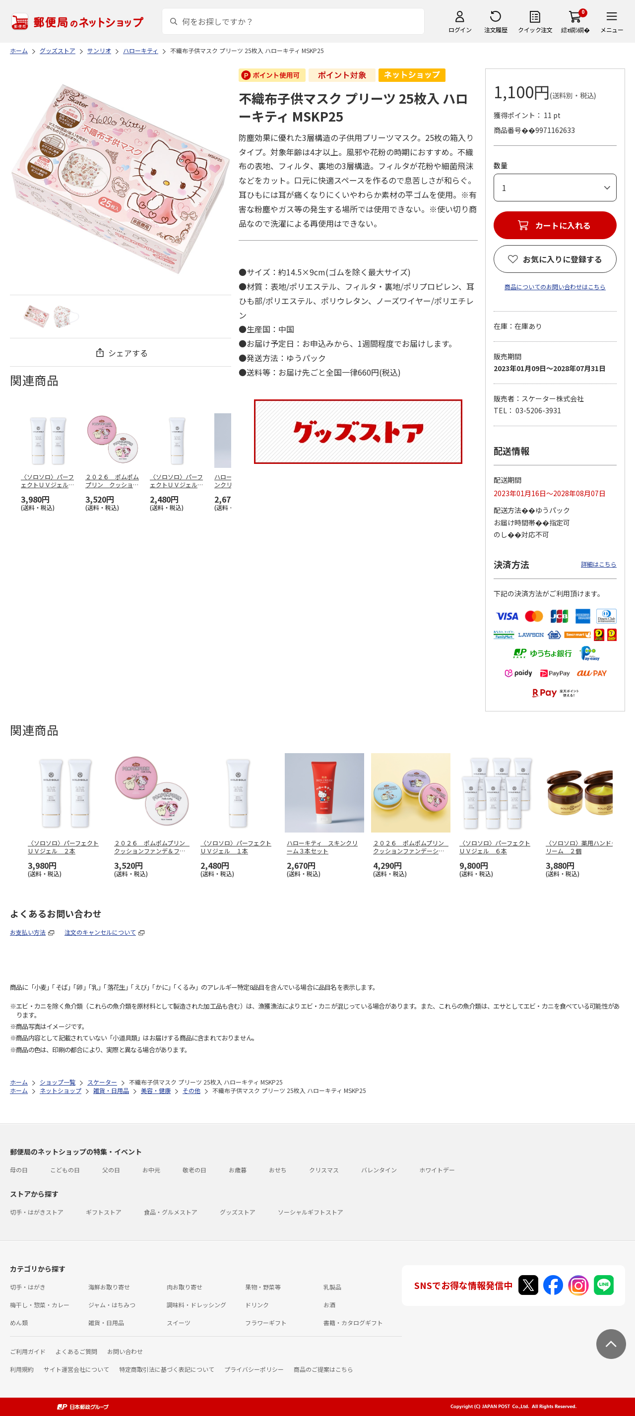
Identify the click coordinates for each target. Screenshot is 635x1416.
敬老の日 (194, 1169)
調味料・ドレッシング (196, 1304)
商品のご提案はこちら (323, 1369)
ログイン (459, 29)
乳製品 (332, 1287)
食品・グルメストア (170, 1212)
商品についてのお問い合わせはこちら (555, 286)
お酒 (329, 1304)
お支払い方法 (28, 932)
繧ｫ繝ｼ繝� (575, 29)
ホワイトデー (437, 1169)
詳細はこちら (599, 564)
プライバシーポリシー (254, 1369)
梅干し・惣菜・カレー (39, 1304)
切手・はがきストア (37, 1212)
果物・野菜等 (263, 1287)
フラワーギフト (266, 1322)
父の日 (111, 1169)
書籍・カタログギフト (353, 1322)
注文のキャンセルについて (100, 932)
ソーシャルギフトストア (310, 1212)
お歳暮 (238, 1169)
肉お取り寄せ (184, 1287)
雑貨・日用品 (106, 1322)
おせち (278, 1169)
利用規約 (22, 1369)
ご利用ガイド (28, 1351)
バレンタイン (379, 1169)
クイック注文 (535, 29)
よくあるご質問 (76, 1351)
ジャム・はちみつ (111, 1304)
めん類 (19, 1322)
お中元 (151, 1169)
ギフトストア (104, 1212)
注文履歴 (495, 29)
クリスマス (324, 1169)
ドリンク (257, 1304)
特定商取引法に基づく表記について (166, 1369)
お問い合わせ (125, 1351)
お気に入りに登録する (562, 259)
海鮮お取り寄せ (109, 1287)
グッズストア (237, 1212)
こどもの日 (65, 1169)
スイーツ (178, 1322)
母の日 (19, 1169)
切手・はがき (28, 1287)
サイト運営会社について (76, 1369)
